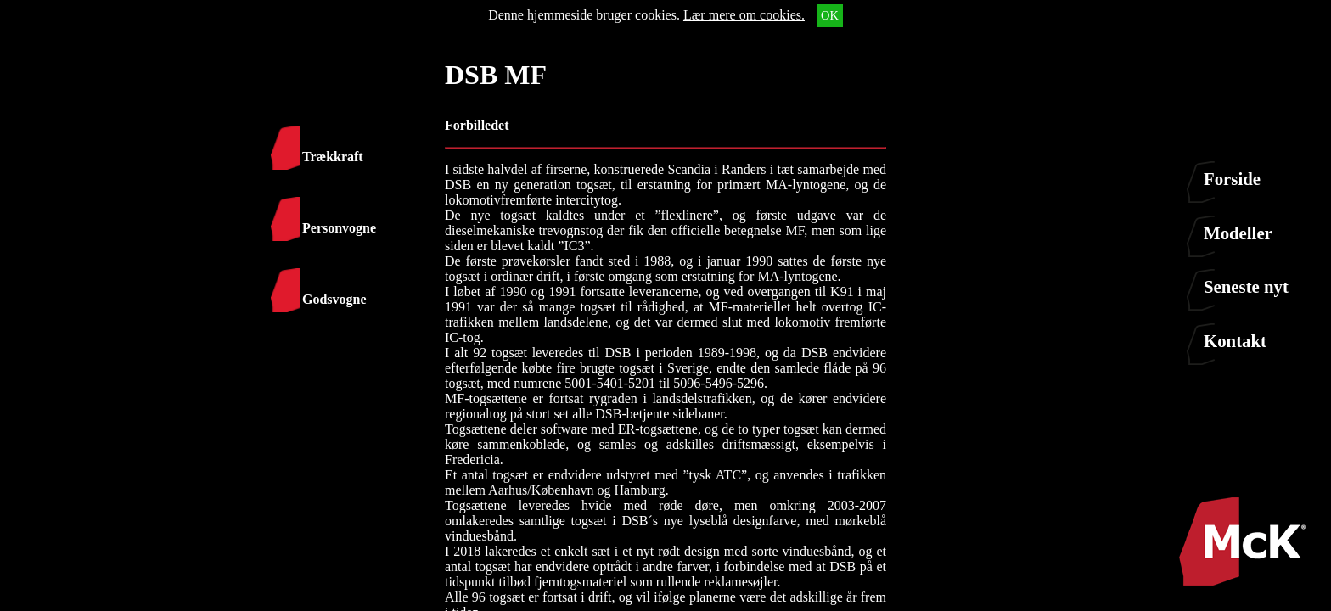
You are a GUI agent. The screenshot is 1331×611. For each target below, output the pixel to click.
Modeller (1238, 233)
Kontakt (1235, 340)
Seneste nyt (1246, 286)
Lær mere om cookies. (744, 15)
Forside (1232, 178)
